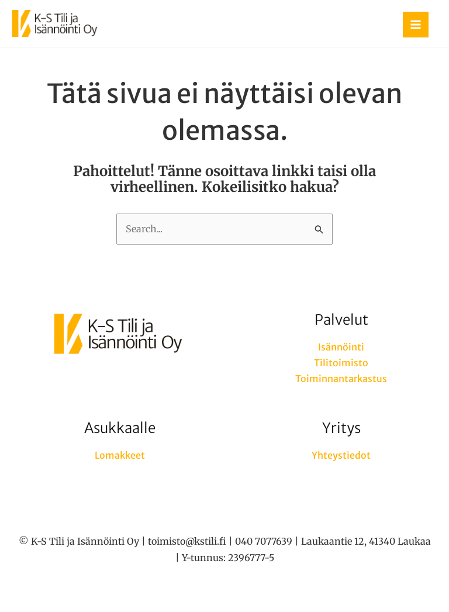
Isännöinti (341, 347)
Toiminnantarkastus (341, 378)
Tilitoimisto (341, 363)
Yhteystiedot (341, 455)
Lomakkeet (120, 455)
